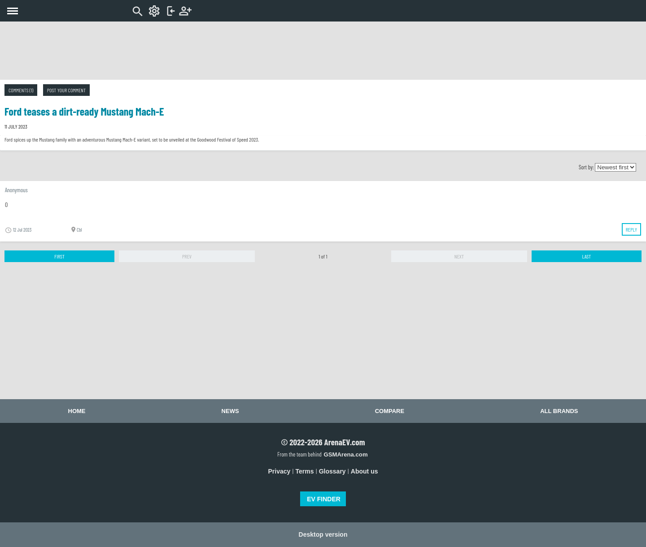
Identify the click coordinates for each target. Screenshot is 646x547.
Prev (187, 256)
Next (459, 256)
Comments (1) (21, 90)
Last (586, 256)
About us (364, 471)
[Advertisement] (323, 50)
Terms (305, 471)
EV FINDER (323, 499)
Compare (389, 411)
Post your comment (66, 90)
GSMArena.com (345, 454)
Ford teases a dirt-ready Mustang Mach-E (84, 111)
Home (77, 411)
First (59, 256)
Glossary (332, 471)
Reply (631, 229)
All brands (559, 411)
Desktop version (323, 534)
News (230, 411)
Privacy (279, 471)
